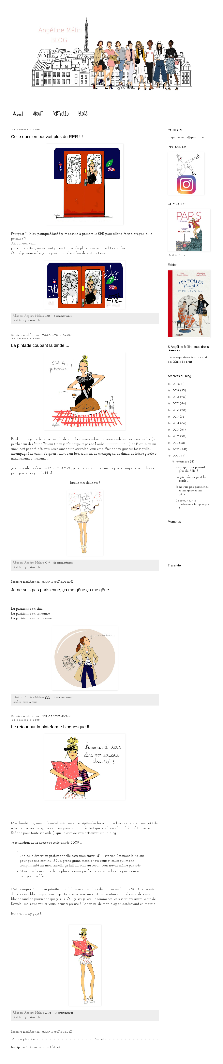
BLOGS (83, 114)
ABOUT (38, 114)
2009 (177, 456)
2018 (176, 397)
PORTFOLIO (61, 114)
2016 (176, 410)
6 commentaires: (63, 697)
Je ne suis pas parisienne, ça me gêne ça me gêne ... (62, 589)
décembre (183, 461)
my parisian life (31, 320)
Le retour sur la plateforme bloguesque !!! (50, 726)
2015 (176, 416)
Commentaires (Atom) (45, 1047)
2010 (176, 449)
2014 (176, 423)
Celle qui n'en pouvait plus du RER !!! (47, 136)
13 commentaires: (64, 1012)
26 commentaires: (63, 562)
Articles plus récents (25, 1039)
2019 (176, 390)
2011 (176, 443)
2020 (177, 384)
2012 (176, 436)
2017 (176, 403)
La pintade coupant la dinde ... (40, 345)
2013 (176, 429)
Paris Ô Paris (30, 702)
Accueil (18, 114)
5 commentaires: (63, 316)
